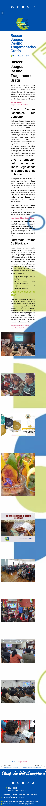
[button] (2, 13)
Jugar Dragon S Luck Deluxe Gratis (22, 218)
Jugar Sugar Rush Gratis (19, 328)
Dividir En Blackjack (17, 102)
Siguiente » (22, 762)
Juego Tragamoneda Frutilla (20, 326)
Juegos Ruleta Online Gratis (20, 105)
